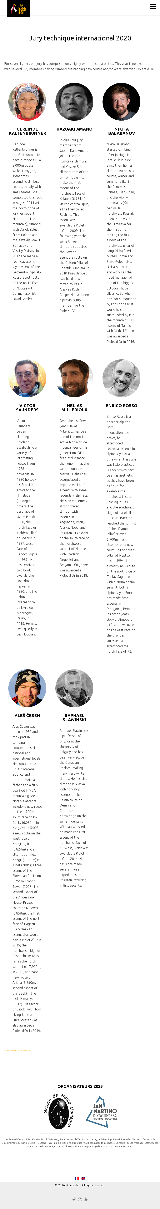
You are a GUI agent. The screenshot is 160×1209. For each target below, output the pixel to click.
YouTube (85, 1200)
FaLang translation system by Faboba (17, 1050)
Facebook (80, 1200)
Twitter (74, 1200)
